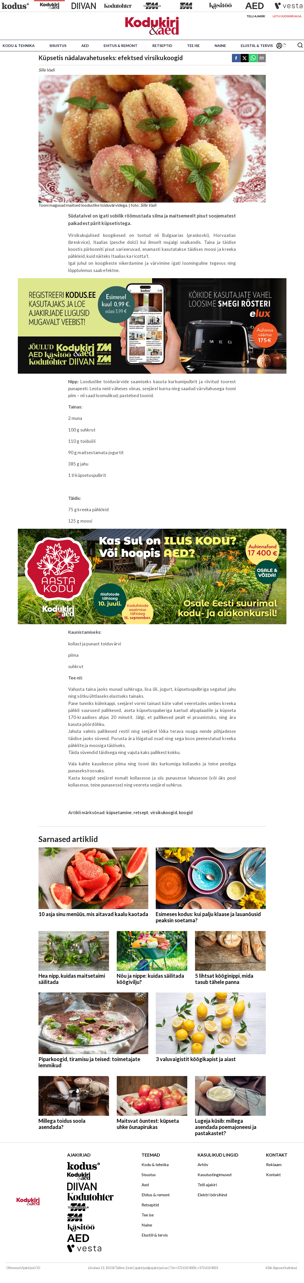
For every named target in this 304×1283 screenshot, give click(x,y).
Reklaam (274, 1164)
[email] (262, 58)
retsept (141, 812)
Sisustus (57, 45)
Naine (220, 45)
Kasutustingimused (214, 1174)
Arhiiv (203, 1164)
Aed (85, 45)
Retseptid (162, 45)
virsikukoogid (163, 812)
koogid (186, 812)
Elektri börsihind (212, 1194)
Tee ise (193, 45)
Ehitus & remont (120, 45)
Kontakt (273, 1174)
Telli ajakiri (255, 16)
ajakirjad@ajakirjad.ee (151, 1268)
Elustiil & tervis (257, 45)
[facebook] (236, 58)
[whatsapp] (253, 58)
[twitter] (244, 58)
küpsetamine (119, 812)
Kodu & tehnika (19, 45)
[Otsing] (300, 45)
